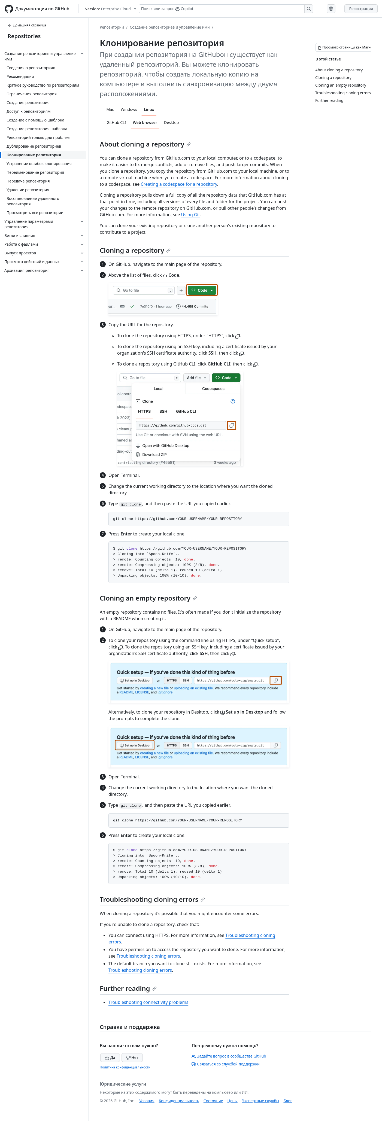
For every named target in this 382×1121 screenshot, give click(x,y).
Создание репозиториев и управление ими (170, 27)
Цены (233, 1100)
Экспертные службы (260, 1100)
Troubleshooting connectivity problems (148, 1002)
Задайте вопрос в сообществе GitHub (229, 1056)
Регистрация (361, 8)
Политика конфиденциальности (125, 1067)
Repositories (24, 36)
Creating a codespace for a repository (179, 184)
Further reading (128, 988)
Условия (146, 1100)
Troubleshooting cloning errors (152, 899)
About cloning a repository (145, 143)
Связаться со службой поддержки (225, 1064)
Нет (132, 1057)
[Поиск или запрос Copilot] (226, 8)
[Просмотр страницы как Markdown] (348, 47)
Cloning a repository (135, 250)
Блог (287, 1100)
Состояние (213, 1100)
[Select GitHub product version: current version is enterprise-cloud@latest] (111, 9)
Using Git (190, 215)
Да (110, 1057)
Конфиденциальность (179, 1100)
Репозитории (112, 27)
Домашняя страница (27, 25)
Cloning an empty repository (148, 597)
